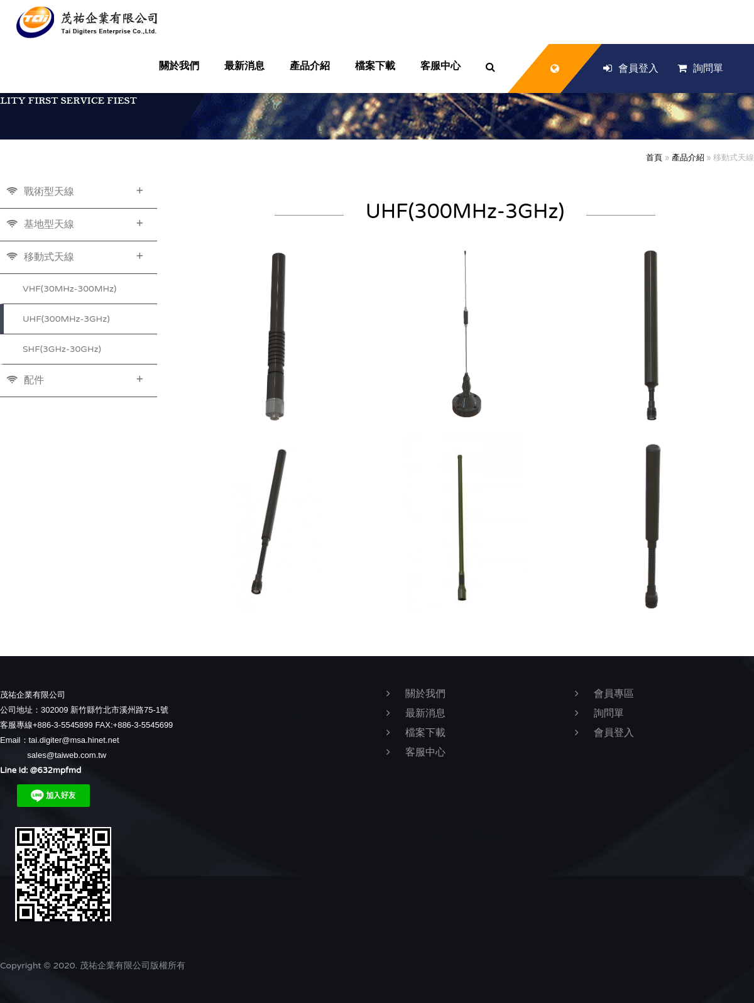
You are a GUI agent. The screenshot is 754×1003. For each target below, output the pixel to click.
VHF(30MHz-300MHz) (69, 288)
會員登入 (630, 68)
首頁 (654, 158)
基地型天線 (74, 223)
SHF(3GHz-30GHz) (62, 349)
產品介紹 (688, 158)
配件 (74, 379)
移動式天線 (74, 256)
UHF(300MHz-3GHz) (66, 319)
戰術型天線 (74, 191)
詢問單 (700, 68)
